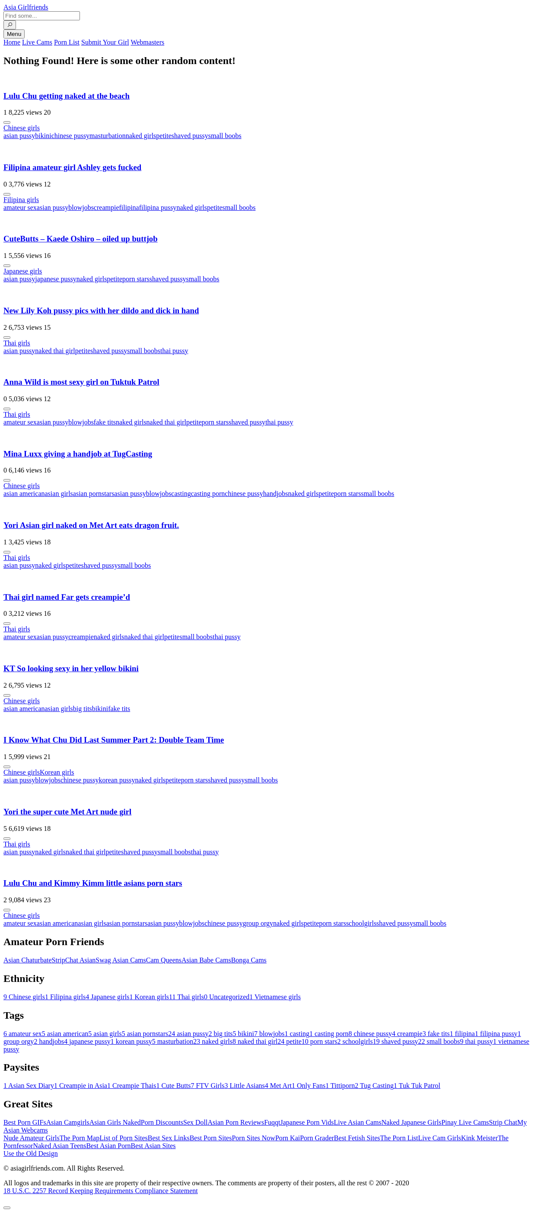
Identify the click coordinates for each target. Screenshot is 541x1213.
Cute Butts (173, 1085)
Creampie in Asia (80, 1085)
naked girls (141, 135)
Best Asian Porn (108, 1145)
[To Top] (6, 1208)
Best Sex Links (169, 1138)
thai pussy (174, 350)
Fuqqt (272, 1122)
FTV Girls (207, 1085)
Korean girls (57, 772)
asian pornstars (94, 493)
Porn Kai (287, 1138)
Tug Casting (374, 1085)
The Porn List (399, 1138)
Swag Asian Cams (120, 960)
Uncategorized (226, 997)
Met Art (278, 1085)
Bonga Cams (249, 960)
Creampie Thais (131, 1085)
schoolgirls (361, 923)
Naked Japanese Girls (412, 1122)
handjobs (275, 493)
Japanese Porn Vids (307, 1122)
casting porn (208, 493)
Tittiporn (340, 1085)
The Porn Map (79, 1138)
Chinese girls (21, 128)
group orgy (258, 923)
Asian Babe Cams (206, 960)
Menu (14, 34)
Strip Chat (503, 1122)
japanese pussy (55, 279)
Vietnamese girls (275, 997)
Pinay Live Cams (465, 1122)
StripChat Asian (74, 960)
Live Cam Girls (439, 1138)
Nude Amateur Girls (31, 1138)
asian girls (59, 493)
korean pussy (117, 780)
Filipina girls (21, 199)
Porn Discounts (162, 1122)
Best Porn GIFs (24, 1122)
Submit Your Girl (105, 42)
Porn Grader (317, 1138)
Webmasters (147, 42)
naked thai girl (55, 350)
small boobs (225, 135)
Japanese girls (22, 271)
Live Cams (37, 42)
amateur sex (20, 207)
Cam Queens (163, 960)
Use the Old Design (30, 1153)
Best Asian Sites (153, 1145)
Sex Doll (195, 1122)
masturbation (107, 135)
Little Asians (244, 1085)
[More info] (6, 122)
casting (181, 493)
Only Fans (308, 1085)
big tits (82, 708)
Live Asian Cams (358, 1122)
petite (164, 135)
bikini (43, 135)
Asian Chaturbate (27, 960)
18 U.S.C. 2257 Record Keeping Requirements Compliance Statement (100, 1190)
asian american (24, 493)
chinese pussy (70, 135)
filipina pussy (158, 207)
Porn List (67, 42)
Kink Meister (479, 1138)
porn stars (136, 279)
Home (11, 42)
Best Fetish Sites (357, 1138)
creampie (106, 207)
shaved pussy (190, 135)
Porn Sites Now (253, 1138)
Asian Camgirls (67, 1122)
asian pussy (19, 135)
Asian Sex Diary (28, 1085)
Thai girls (16, 343)
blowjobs (81, 207)
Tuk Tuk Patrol (417, 1085)
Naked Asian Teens (59, 1145)
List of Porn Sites (123, 1138)
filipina (129, 207)
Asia (25, 7)
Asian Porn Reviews (235, 1122)
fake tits (105, 422)
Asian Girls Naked (115, 1122)
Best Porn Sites (211, 1138)
